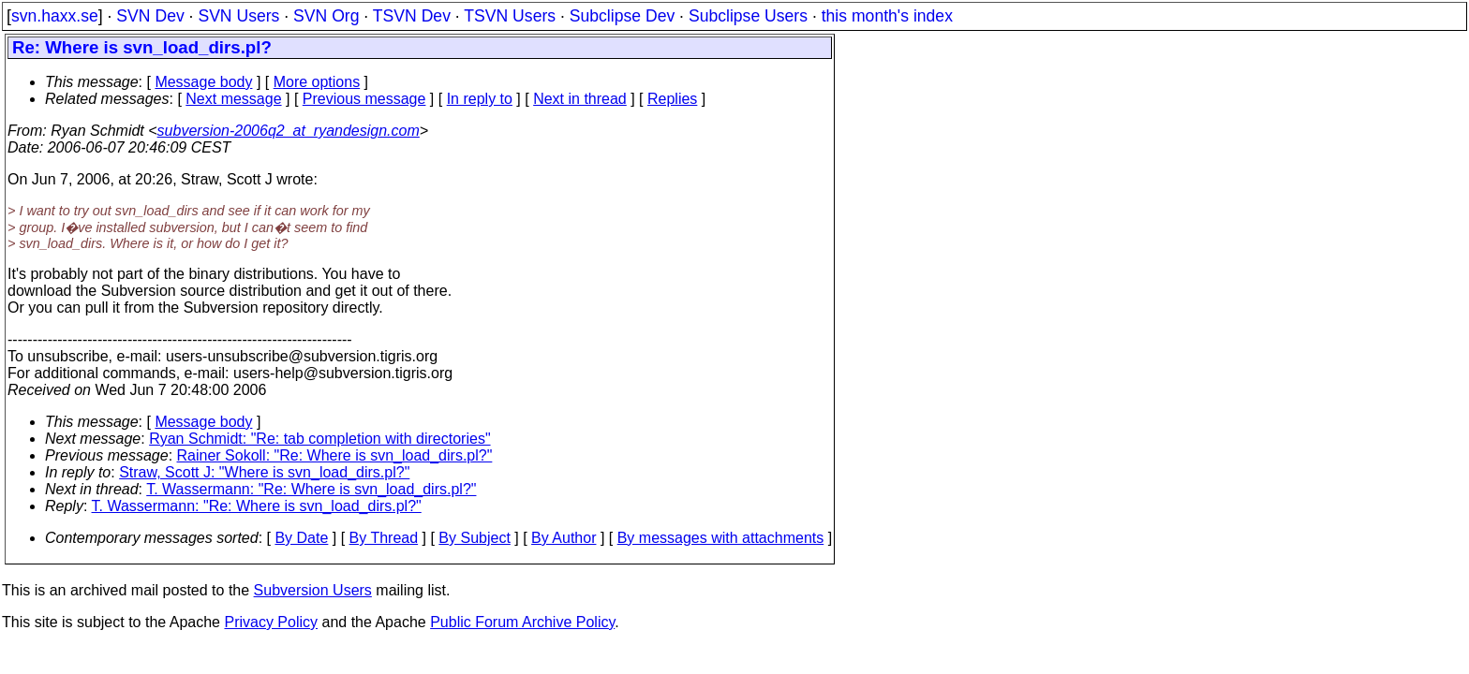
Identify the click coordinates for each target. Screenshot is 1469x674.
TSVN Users (510, 16)
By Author (563, 538)
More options (317, 82)
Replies (672, 99)
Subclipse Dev (622, 16)
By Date (301, 538)
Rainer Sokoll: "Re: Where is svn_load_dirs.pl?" (335, 455)
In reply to (479, 99)
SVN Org (326, 16)
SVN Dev (150, 16)
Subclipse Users (748, 16)
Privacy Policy (271, 622)
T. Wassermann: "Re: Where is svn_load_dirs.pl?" (311, 489)
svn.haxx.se (54, 16)
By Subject (474, 538)
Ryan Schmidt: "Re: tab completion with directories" (319, 439)
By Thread (384, 538)
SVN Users (238, 16)
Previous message (364, 99)
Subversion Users (313, 590)
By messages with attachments (720, 538)
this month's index (887, 16)
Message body (203, 82)
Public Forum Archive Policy (522, 622)
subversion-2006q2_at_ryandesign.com (288, 131)
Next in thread (580, 99)
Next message (233, 99)
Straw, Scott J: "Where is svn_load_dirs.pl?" (264, 472)
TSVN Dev (412, 16)
